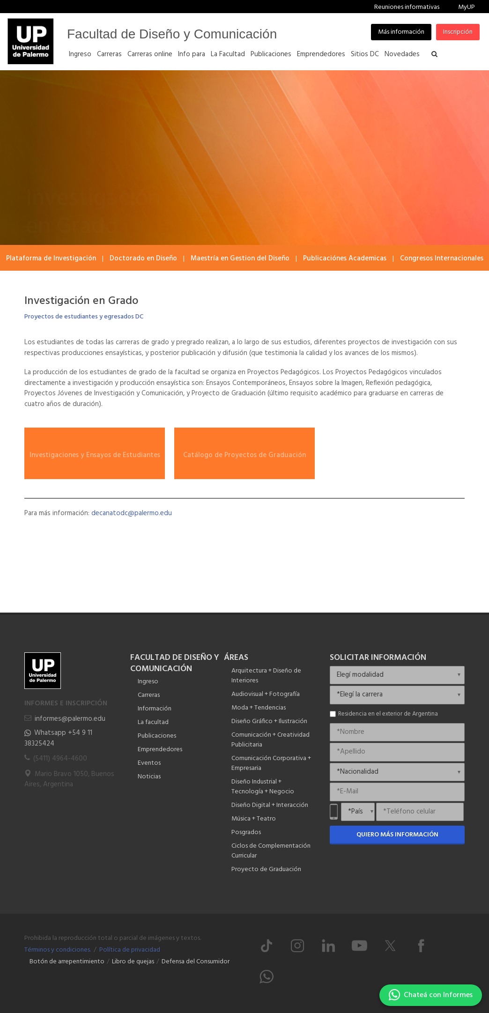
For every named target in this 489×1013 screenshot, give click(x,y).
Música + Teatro (253, 819)
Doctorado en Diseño (143, 258)
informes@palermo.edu (70, 719)
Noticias (149, 777)
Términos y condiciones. (57, 950)
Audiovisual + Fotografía (265, 694)
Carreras (149, 695)
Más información (401, 32)
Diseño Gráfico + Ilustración (269, 721)
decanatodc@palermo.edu (131, 513)
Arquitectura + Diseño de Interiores (266, 676)
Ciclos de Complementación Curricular (271, 851)
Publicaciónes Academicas (344, 258)
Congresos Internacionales (441, 258)
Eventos (149, 763)
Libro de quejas (133, 961)
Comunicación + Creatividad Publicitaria (270, 740)
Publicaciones (157, 736)
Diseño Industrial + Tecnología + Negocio (262, 787)
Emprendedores (160, 749)
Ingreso (148, 682)
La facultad (153, 722)
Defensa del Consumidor (196, 961)
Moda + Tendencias (258, 708)
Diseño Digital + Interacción (269, 805)
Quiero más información (397, 834)
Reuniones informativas (406, 7)
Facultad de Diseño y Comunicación (172, 34)
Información (154, 709)
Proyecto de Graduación (266, 869)
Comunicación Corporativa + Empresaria (271, 763)
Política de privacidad (129, 950)
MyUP (466, 7)
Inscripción (458, 32)
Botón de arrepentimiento (67, 961)
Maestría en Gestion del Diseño (240, 258)
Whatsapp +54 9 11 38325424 (58, 738)
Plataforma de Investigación (51, 258)
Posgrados (246, 832)
